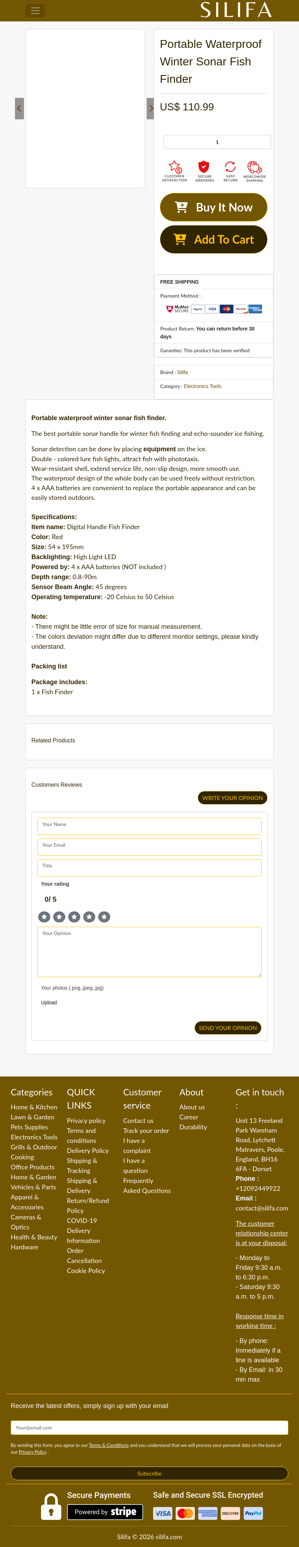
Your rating (55, 884)
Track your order (146, 1130)
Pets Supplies (29, 1127)
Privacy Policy (32, 1452)
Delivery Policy (88, 1150)
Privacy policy (86, 1120)
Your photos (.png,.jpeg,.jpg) (72, 988)
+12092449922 (257, 1188)
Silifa (182, 372)
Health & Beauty (34, 1237)
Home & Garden (33, 1177)
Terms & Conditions (109, 1445)
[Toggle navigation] (35, 11)
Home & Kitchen (34, 1107)
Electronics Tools (202, 386)
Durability (193, 1127)
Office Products (33, 1167)
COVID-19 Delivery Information (83, 1230)
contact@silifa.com (261, 1208)
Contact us (138, 1120)
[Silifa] (236, 11)
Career (188, 1117)
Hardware (24, 1247)
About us (192, 1107)
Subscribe (149, 1473)
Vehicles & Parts (33, 1187)
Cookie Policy (86, 1270)
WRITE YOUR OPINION (232, 797)
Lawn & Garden (32, 1117)
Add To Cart (213, 239)
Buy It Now (214, 207)
